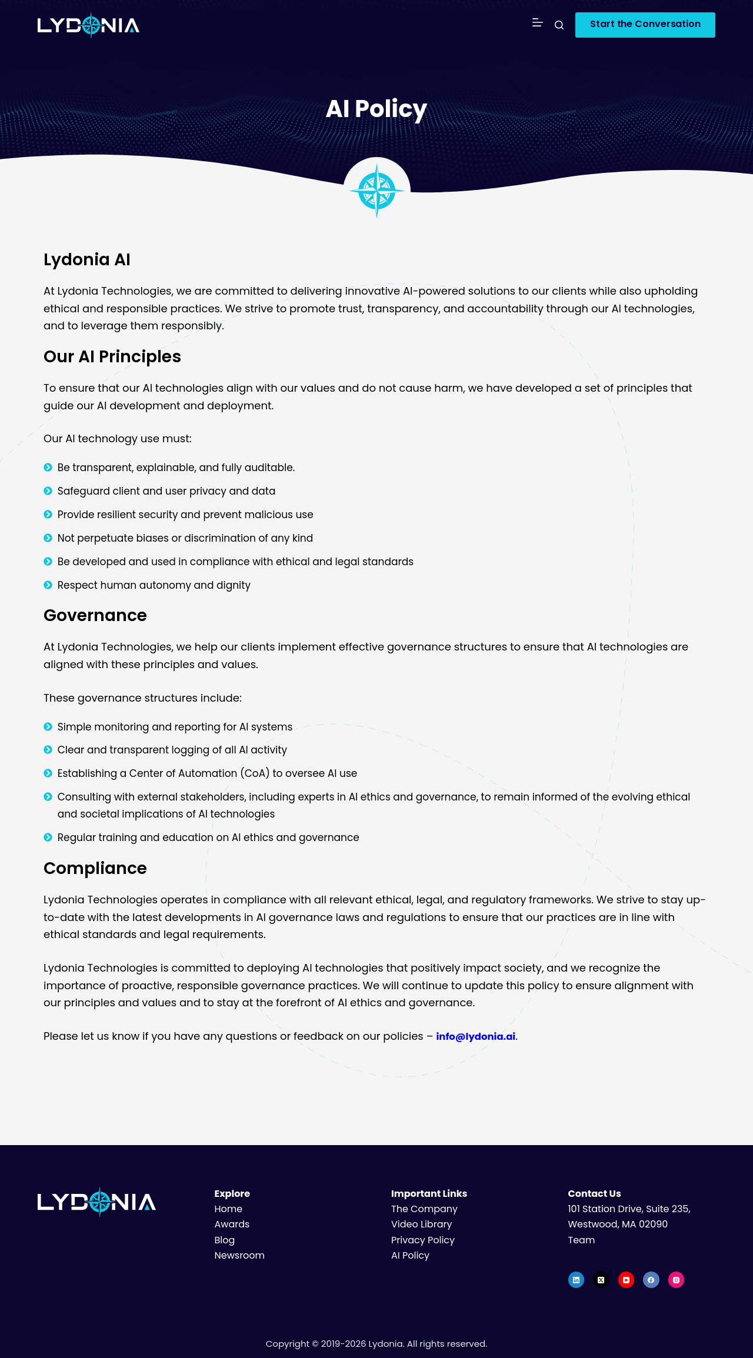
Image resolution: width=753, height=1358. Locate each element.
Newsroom (240, 1255)
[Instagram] (676, 1280)
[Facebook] (651, 1280)
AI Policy (410, 1255)
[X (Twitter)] (601, 1280)
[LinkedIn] (576, 1280)
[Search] (559, 25)
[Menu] (537, 24)
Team (581, 1240)
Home (229, 1209)
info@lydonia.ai (480, 1036)
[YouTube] (626, 1280)
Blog (225, 1240)
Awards (232, 1224)
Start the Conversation (645, 24)
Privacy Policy (423, 1240)
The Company (424, 1209)
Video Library (421, 1224)
